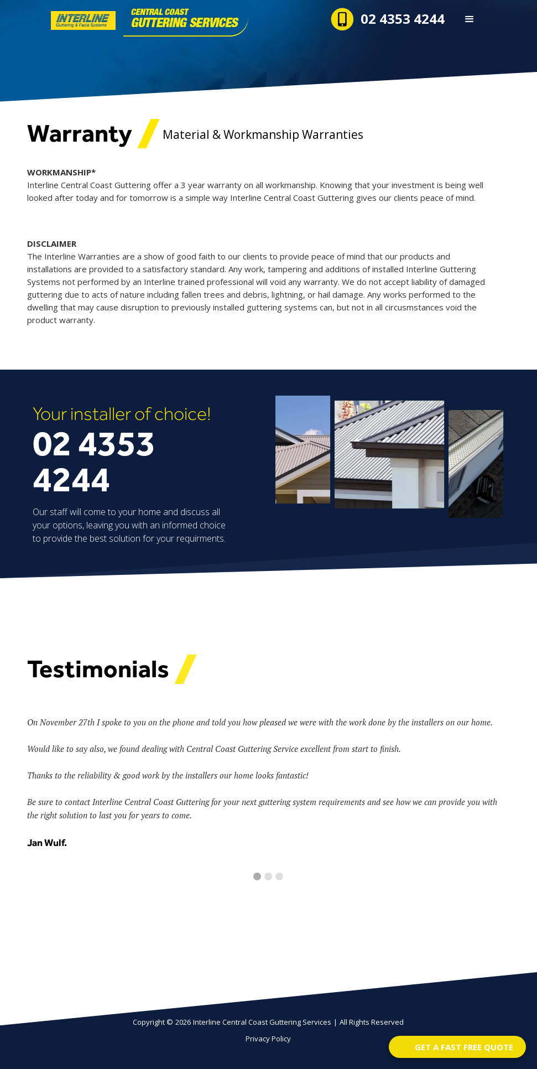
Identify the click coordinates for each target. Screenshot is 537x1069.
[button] (469, 19)
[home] (113, 18)
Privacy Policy (268, 1039)
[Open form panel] (457, 1047)
